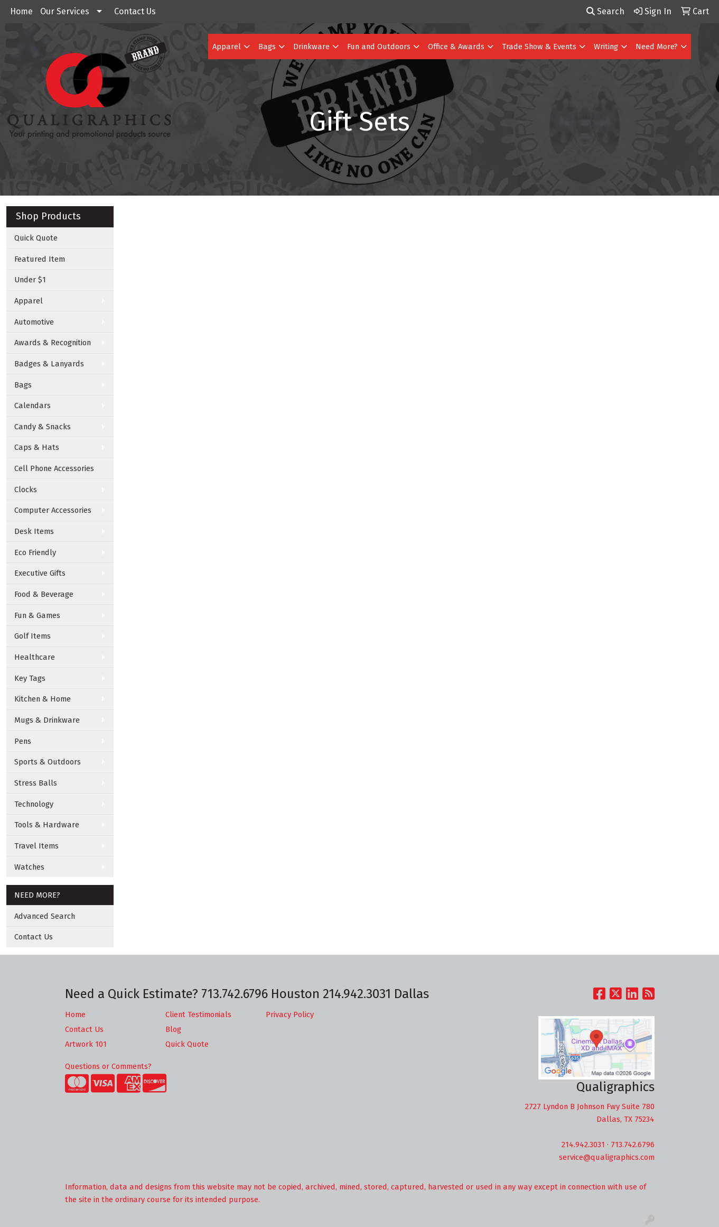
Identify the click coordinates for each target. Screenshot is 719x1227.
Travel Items (36, 846)
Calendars (32, 405)
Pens (22, 741)
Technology (33, 804)
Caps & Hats (36, 447)
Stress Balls (35, 783)
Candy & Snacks (42, 426)
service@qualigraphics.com (607, 1157)
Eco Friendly (35, 552)
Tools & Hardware (46, 824)
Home (21, 11)
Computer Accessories (52, 510)
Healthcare (34, 657)
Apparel (226, 46)
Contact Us (135, 11)
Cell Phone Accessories (54, 468)
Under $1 (30, 279)
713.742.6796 (633, 1144)
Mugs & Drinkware (47, 720)
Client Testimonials (198, 1014)
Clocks (25, 489)
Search (605, 11)
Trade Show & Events (539, 46)
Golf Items (32, 636)
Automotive (34, 322)
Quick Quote (36, 238)
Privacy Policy (290, 1014)
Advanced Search (44, 916)
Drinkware (311, 46)
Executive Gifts (40, 573)
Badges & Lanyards (49, 363)
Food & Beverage (43, 594)
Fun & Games (37, 615)
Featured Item (39, 259)
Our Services (64, 11)
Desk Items (34, 531)
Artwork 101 (86, 1044)
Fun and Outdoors (378, 46)
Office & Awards (456, 46)
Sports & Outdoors (47, 762)
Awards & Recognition (52, 342)
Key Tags (29, 678)
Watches (29, 867)
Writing (606, 46)
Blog (173, 1029)
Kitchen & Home (42, 699)
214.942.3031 (583, 1144)
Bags (267, 46)
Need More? (657, 46)
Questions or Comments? (108, 1066)
